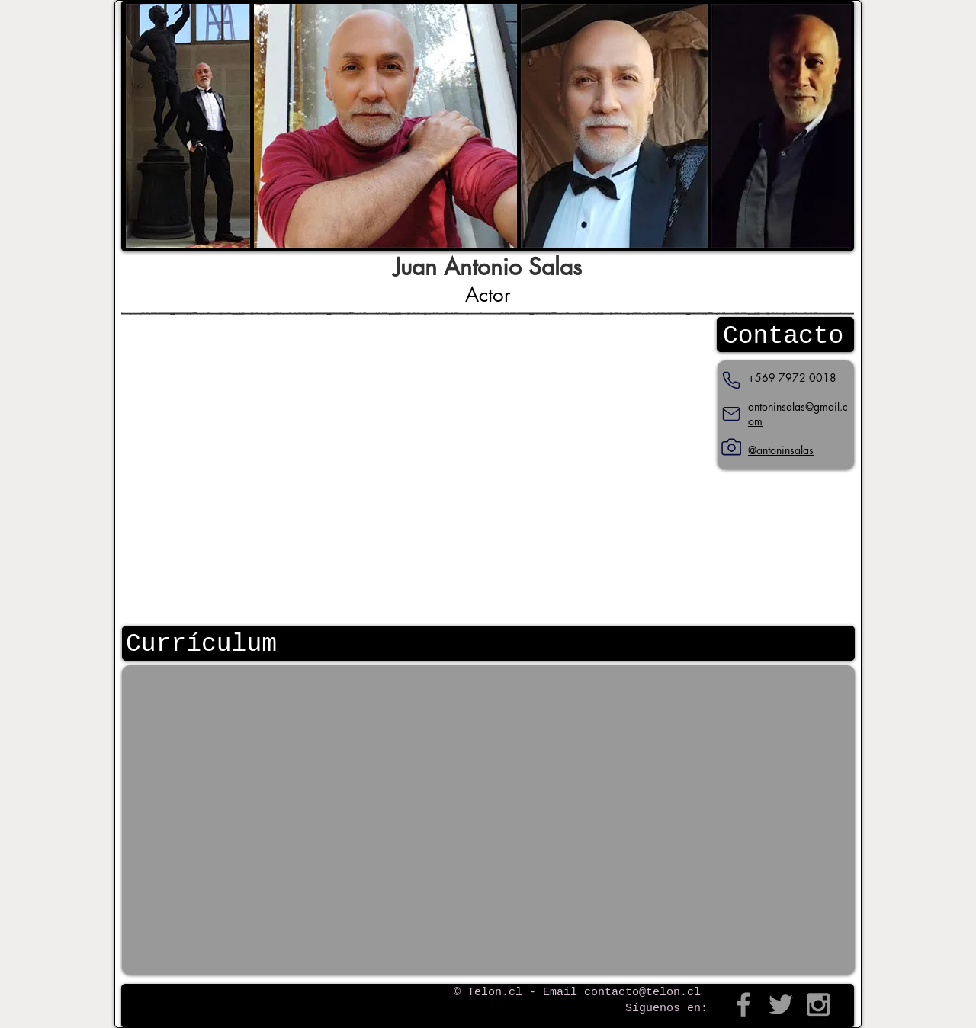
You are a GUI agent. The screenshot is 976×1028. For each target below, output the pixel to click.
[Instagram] (731, 447)
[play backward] (145, 126)
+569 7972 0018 (792, 377)
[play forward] (832, 126)
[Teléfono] (731, 380)
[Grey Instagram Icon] (818, 1004)
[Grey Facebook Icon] (743, 1004)
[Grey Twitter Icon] (781, 1004)
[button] (188, 126)
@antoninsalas (781, 450)
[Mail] (731, 414)
